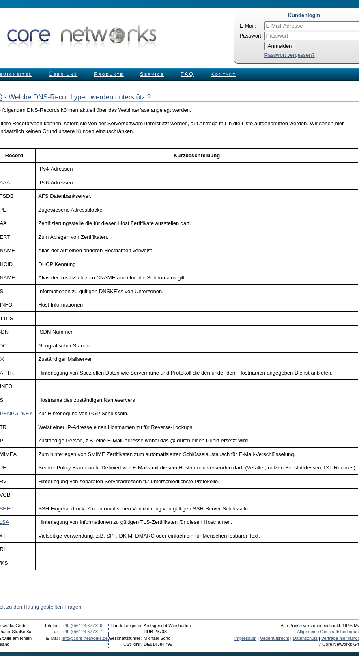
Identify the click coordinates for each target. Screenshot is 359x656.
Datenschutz (305, 638)
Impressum (245, 638)
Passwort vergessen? (289, 55)
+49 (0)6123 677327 (82, 631)
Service (152, 74)
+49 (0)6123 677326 (82, 625)
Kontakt (223, 74)
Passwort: (250, 36)
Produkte (108, 74)
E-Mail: (247, 26)
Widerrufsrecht (274, 638)
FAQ (187, 74)
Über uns (63, 74)
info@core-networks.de (85, 638)
